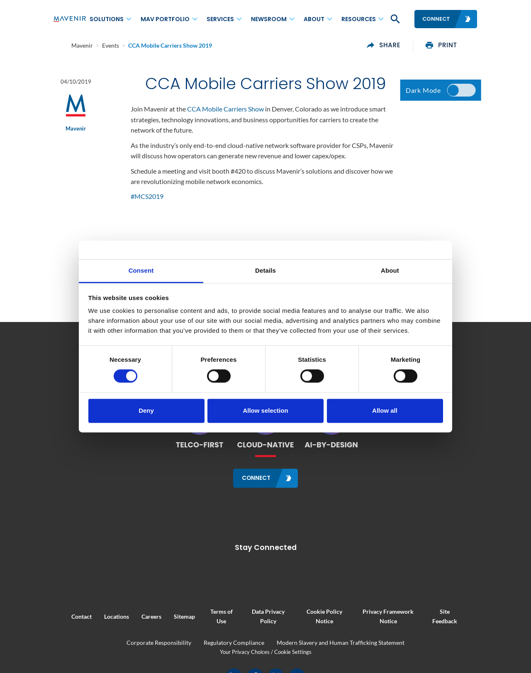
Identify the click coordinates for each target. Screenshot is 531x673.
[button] (394, 19)
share (402, 45)
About (314, 19)
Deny (146, 410)
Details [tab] (265, 270)
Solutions (107, 19)
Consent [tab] (141, 270)
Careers (133, 615)
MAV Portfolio (165, 19)
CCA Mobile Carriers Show (225, 110)
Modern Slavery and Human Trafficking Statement (340, 642)
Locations (98, 615)
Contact (63, 615)
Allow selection (265, 410)
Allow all (384, 410)
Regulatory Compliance (234, 642)
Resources (358, 19)
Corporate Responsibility (159, 642)
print (459, 45)
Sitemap (166, 615)
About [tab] (390, 270)
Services (220, 19)
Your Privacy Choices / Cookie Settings (266, 651)
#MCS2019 (147, 198)
